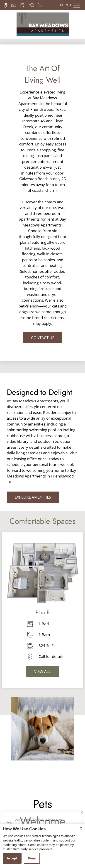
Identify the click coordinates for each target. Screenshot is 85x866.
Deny (32, 858)
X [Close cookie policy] (81, 828)
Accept (12, 858)
